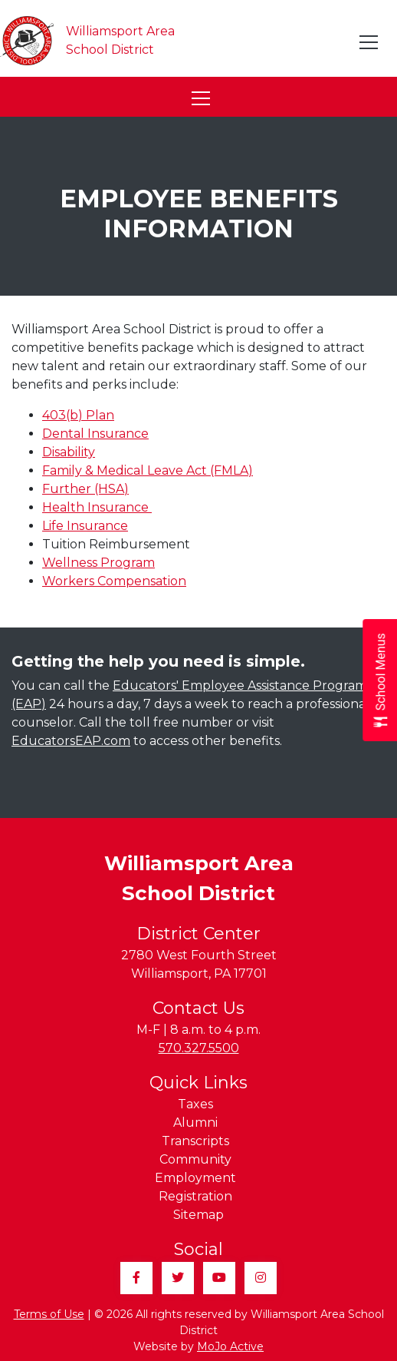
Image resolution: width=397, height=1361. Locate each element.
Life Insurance (85, 525)
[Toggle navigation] (369, 42)
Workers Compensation (114, 581)
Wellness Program (98, 562)
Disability (68, 452)
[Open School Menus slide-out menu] (380, 681)
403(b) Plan (78, 415)
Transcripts (195, 1141)
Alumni (195, 1122)
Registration (195, 1196)
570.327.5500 (199, 1048)
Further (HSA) (85, 489)
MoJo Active (230, 1346)
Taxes (195, 1104)
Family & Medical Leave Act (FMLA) (147, 470)
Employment (195, 1178)
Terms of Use (49, 1314)
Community (195, 1159)
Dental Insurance (95, 433)
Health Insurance (97, 507)
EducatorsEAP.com (70, 740)
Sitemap (198, 1214)
